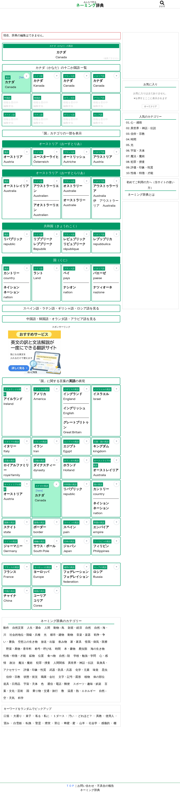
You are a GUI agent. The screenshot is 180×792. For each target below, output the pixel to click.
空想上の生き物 (28, 641)
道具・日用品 (12, 684)
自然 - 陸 (65, 655)
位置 (41, 655)
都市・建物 (57, 634)
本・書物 (70, 648)
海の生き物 (98, 648)
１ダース (59, 716)
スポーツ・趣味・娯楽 (87, 684)
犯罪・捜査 (43, 662)
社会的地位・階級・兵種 (25, 634)
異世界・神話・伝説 (81, 662)
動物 (71, 634)
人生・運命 (34, 627)
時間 (58, 648)
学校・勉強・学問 (85, 655)
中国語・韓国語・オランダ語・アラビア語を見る (61, 319)
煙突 (48, 723)
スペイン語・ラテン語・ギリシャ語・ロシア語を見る (61, 308)
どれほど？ (85, 716)
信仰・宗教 (13, 677)
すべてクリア (150, 106)
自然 (88, 627)
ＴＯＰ (70, 785)
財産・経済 (75, 627)
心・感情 (136, 122)
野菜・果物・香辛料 (19, 648)
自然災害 (18, 627)
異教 (99, 716)
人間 (47, 627)
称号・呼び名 (43, 648)
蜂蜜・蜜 (70, 723)
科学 (21, 698)
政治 (12, 662)
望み (7, 723)
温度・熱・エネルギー (82, 691)
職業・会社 (48, 677)
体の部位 (99, 677)
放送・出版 (48, 641)
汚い (72, 716)
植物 (87, 677)
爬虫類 (83, 648)
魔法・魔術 (25, 662)
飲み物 (63, 641)
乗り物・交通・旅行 (45, 691)
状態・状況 (31, 677)
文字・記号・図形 (70, 677)
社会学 (93, 723)
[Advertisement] (90, 20)
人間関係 (59, 662)
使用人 (110, 716)
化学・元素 (82, 669)
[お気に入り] (27, 76)
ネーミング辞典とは (141, 194)
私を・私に (42, 716)
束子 (29, 716)
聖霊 (38, 723)
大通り (17, 716)
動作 (6, 627)
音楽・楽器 (83, 634)
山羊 (82, 723)
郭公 (57, 723)
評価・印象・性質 (35, 669)
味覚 (96, 669)
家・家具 (76, 641)
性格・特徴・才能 (14, 655)
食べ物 (51, 655)
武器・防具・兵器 (60, 669)
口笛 (7, 716)
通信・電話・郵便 (58, 684)
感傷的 (105, 723)
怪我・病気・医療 (96, 641)
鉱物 (32, 655)
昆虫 (104, 669)
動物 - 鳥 (59, 627)
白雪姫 (17, 723)
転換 (29, 723)
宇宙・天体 (31, 684)
